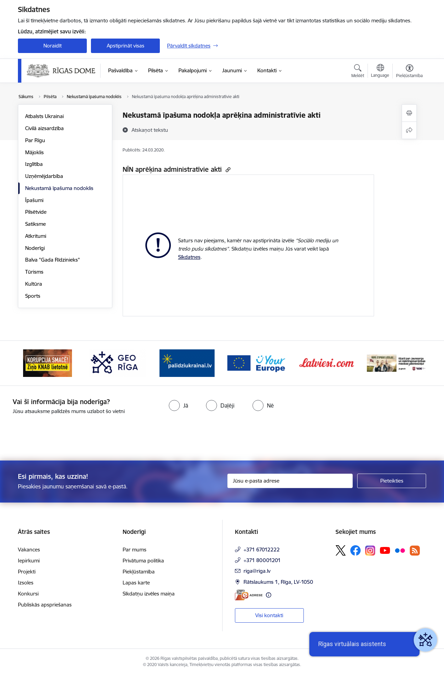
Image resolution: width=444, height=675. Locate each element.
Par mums (134, 549)
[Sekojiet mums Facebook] (355, 550)
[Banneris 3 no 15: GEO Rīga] (117, 362)
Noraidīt (52, 45)
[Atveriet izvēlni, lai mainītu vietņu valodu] (380, 72)
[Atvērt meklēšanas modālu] (358, 72)
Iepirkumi (29, 560)
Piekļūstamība (139, 571)
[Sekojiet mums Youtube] (385, 550)
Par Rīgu (35, 140)
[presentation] (57, 434)
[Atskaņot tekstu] (150, 130)
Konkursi (28, 593)
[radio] (178, 405)
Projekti (26, 571)
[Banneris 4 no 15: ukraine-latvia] (187, 362)
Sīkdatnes (189, 257)
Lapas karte (136, 582)
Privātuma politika (143, 560)
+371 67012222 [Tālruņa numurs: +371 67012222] (262, 549)
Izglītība (34, 164)
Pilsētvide (36, 212)
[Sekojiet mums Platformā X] (340, 550)
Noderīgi (35, 248)
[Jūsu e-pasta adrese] (290, 481)
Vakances (29, 549)
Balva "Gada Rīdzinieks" (52, 259)
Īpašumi (34, 200)
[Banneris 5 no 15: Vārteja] (257, 362)
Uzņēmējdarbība (44, 176)
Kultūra (33, 284)
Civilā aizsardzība (44, 128)
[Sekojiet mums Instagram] (370, 551)
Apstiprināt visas (125, 45)
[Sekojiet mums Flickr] (400, 550)
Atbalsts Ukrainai (44, 116)
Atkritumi (35, 236)
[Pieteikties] (391, 481)
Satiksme (35, 224)
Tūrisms (34, 271)
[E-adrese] (248, 595)
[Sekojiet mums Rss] (415, 551)
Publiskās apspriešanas (45, 604)
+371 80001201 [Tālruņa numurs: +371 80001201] (262, 560)
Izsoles (25, 582)
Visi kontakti (269, 615)
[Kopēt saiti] (227, 169)
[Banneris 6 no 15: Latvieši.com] (327, 362)
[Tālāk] (411, 363)
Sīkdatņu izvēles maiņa (149, 593)
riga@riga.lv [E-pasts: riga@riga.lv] (257, 571)
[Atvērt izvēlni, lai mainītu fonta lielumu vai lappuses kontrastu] (409, 72)
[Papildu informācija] (268, 595)
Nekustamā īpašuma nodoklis (59, 188)
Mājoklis (34, 152)
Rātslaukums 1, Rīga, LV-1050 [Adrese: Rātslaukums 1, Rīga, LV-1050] (278, 582)
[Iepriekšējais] (34, 363)
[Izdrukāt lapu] (409, 113)
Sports (32, 296)
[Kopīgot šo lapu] (409, 130)
